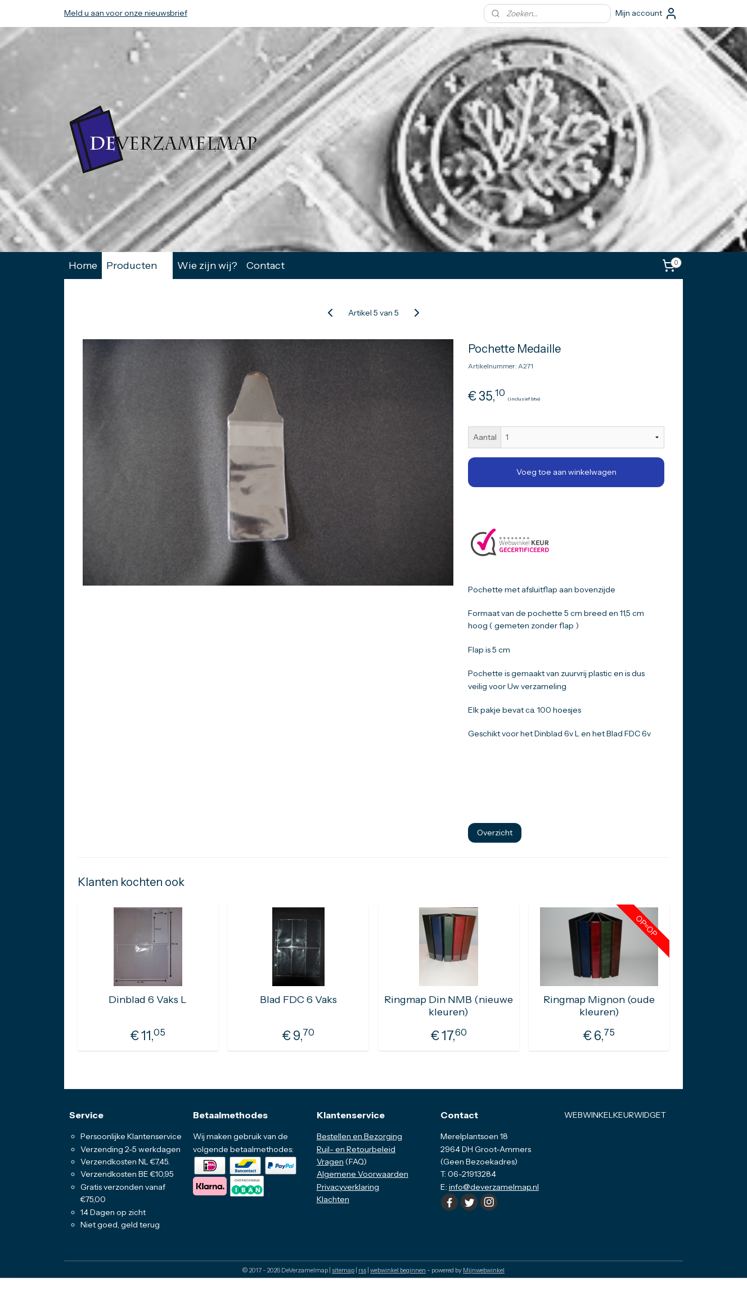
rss (362, 1270)
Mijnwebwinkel (484, 1270)
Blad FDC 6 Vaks (298, 1000)
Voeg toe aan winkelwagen (566, 472)
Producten (137, 265)
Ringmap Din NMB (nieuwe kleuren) (448, 1006)
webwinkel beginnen (398, 1270)
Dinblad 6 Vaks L (148, 1000)
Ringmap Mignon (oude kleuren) (599, 1006)
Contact (265, 265)
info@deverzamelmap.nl (494, 1187)
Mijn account (646, 13)
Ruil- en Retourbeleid (356, 1149)
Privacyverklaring (348, 1187)
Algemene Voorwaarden (362, 1174)
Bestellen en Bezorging (359, 1136)
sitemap (343, 1270)
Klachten (333, 1199)
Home (83, 265)
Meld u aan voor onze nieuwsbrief (125, 13)
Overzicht (494, 832)
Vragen (330, 1162)
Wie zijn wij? (207, 265)
